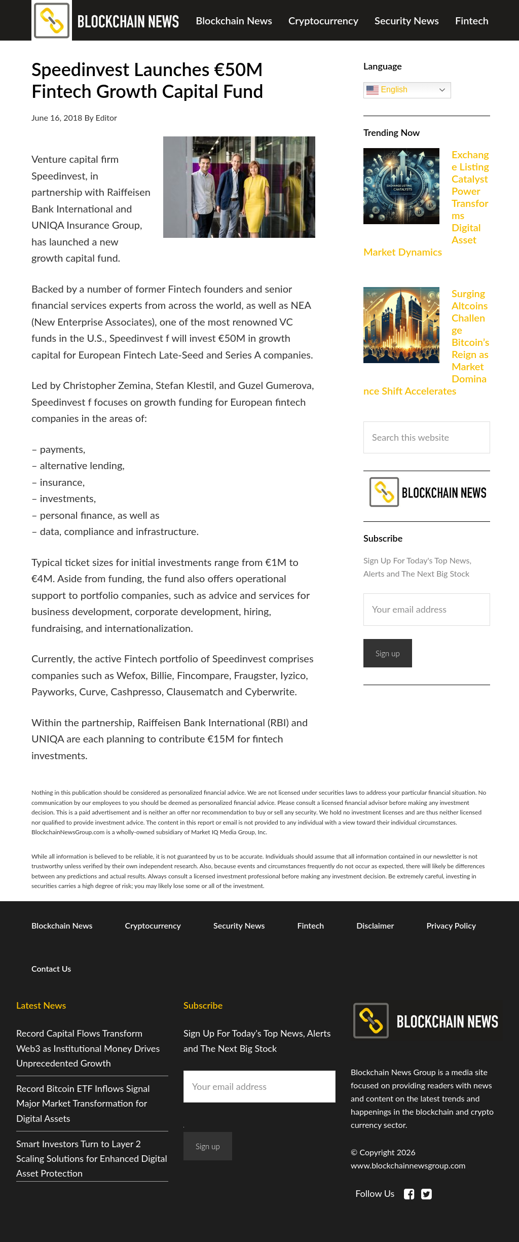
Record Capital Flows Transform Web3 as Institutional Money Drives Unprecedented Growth (88, 1048)
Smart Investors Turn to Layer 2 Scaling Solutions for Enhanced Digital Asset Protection (91, 1158)
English (386, 90)
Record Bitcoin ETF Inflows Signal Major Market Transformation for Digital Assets (83, 1103)
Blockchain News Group (107, 20)
